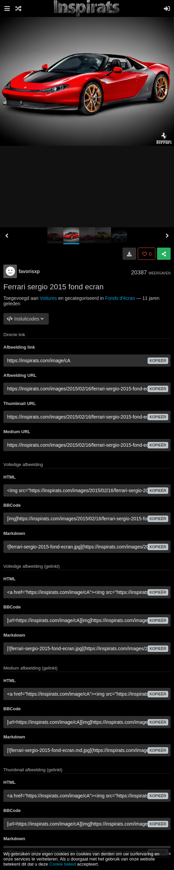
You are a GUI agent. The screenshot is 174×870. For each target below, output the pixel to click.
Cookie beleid (62, 864)
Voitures (48, 298)
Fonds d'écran (120, 298)
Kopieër (158, 361)
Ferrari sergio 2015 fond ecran (53, 287)
